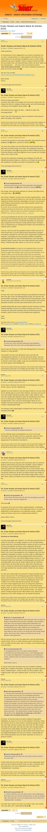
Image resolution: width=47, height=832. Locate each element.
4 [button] (28, 37)
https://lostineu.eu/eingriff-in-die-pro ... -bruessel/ (20, 213)
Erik (9, 31)
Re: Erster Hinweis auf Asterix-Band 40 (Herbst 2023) (20, 95)
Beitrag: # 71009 (6, 490)
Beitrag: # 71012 (6, 533)
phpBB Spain (25, 826)
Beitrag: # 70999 (6, 48)
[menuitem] (5, 18)
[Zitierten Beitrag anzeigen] (21, 183)
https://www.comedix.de (21, 322)
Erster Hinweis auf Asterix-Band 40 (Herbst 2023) (21, 27)
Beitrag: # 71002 (6, 178)
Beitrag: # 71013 (6, 613)
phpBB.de (30, 828)
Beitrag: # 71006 (6, 423)
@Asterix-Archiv (8, 324)
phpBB (18, 824)
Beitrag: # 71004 (6, 336)
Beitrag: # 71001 (6, 137)
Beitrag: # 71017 (6, 787)
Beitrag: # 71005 (6, 382)
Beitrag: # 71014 (6, 686)
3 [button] (26, 37)
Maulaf (13, 31)
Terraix (3, 40)
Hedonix (3, 374)
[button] (31, 37)
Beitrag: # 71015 (6, 749)
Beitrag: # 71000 (6, 97)
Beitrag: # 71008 (6, 460)
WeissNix (9, 89)
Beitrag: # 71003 (6, 288)
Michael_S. (9, 451)
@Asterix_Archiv (23, 324)
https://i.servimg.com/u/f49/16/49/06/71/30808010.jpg (17, 75)
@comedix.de (37, 324)
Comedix (9, 279)
